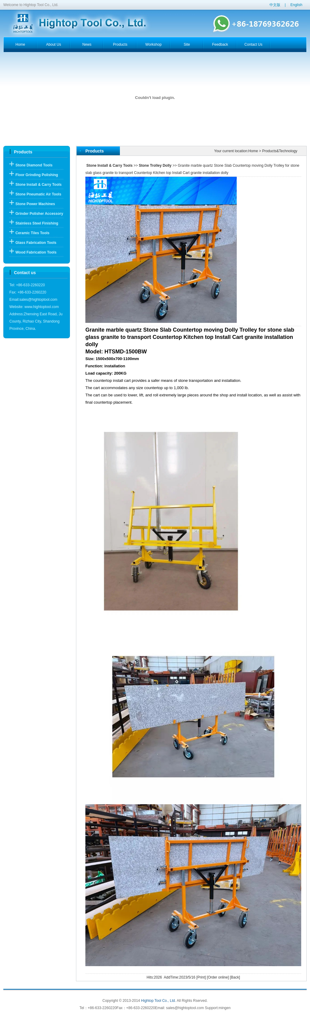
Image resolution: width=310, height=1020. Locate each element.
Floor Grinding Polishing (36, 175)
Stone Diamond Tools (33, 165)
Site (187, 44)
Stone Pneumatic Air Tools (38, 194)
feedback (220, 44)
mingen (224, 1008)
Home (253, 151)
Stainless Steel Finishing (36, 223)
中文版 (274, 5)
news (86, 44)
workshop (153, 44)
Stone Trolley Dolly (155, 165)
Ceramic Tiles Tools (32, 233)
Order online (218, 977)
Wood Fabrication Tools (36, 252)
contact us (253, 44)
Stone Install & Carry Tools (38, 184)
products (120, 44)
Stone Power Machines (35, 204)
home (20, 44)
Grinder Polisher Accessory (39, 214)
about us (53, 44)
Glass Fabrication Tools (35, 243)
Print (201, 977)
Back (235, 977)
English (296, 5)
